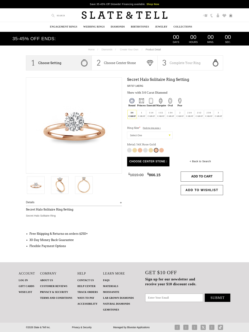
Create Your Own (129, 49)
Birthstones (140, 26)
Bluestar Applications (138, 327)
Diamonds (118, 26)
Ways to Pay (85, 298)
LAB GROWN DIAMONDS (118, 298)
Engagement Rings (63, 26)
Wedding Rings (94, 26)
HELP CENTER (86, 286)
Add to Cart (202, 176)
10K (129, 150)
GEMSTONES (111, 309)
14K (145, 150)
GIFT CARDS (26, 286)
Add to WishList (202, 190)
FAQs (106, 280)
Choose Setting (49, 63)
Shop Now (153, 4)
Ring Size (144, 127)
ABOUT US (46, 280)
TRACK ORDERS (87, 292)
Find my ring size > (152, 128)
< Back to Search (200, 161)
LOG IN (23, 280)
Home (91, 49)
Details (30, 202)
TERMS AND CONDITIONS (56, 298)
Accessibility (87, 304)
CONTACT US (85, 280)
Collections (182, 26)
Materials (110, 286)
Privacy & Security (82, 327)
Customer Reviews (53, 286)
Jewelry (161, 26)
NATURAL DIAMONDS (116, 304)
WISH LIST (25, 292)
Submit (217, 298)
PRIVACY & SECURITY (54, 292)
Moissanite (111, 292)
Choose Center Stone (120, 63)
